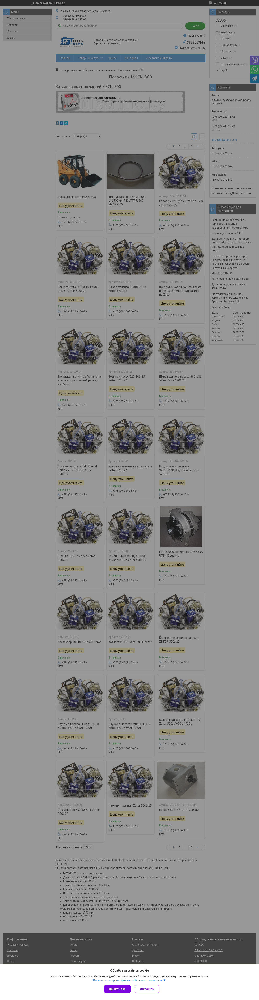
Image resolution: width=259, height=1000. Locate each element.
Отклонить (147, 989)
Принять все (117, 989)
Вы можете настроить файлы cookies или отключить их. (128, 980)
